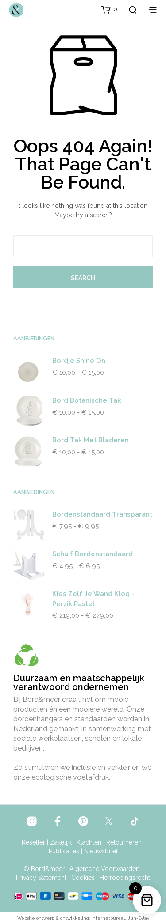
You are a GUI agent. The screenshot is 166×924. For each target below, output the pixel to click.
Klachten (89, 842)
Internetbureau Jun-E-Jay (120, 918)
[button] (109, 9)
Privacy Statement (41, 878)
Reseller (33, 842)
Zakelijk (61, 842)
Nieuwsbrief (101, 851)
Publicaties (64, 851)
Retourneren (124, 842)
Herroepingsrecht (125, 878)
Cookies (83, 878)
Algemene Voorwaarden (104, 869)
